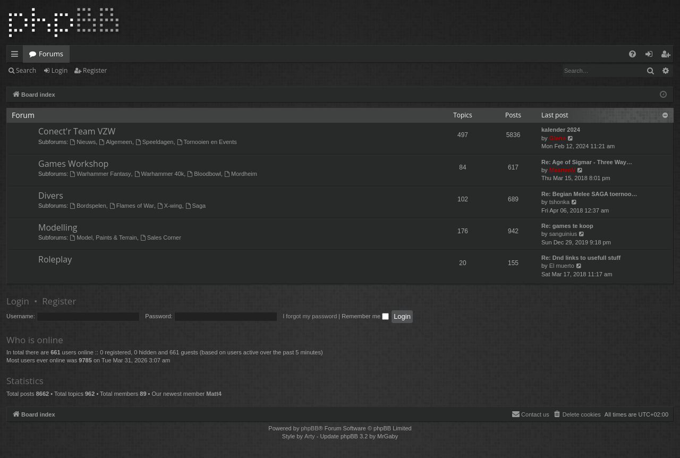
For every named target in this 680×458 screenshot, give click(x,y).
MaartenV (562, 170)
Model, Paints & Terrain (103, 237)
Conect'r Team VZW (76, 131)
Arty (309, 436)
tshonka (559, 202)
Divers (50, 195)
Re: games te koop (567, 226)
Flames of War (131, 205)
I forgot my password (310, 316)
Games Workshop (73, 163)
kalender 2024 (560, 129)
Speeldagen (154, 142)
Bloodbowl (204, 174)
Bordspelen (88, 205)
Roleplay (55, 259)
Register (95, 70)
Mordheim (240, 174)
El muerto (561, 265)
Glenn (557, 138)
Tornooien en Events (207, 142)
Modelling (57, 227)
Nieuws (83, 142)
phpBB (309, 428)
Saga (195, 205)
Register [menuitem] (668, 56)
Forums (51, 53)
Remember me (365, 316)
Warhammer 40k (159, 174)
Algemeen (115, 142)
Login (59, 70)
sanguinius (563, 234)
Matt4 (214, 394)
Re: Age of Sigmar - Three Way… (586, 162)
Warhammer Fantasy (100, 174)
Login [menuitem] (651, 56)
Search (26, 70)
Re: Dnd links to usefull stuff (580, 258)
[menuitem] (632, 54)
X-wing (169, 205)
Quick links (17, 56)
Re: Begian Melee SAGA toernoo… (589, 194)
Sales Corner (160, 237)
